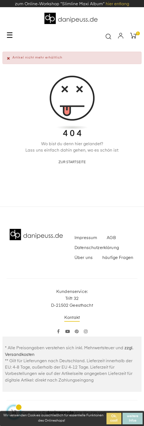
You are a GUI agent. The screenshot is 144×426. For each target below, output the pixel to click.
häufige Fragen (117, 258)
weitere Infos (132, 418)
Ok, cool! (114, 418)
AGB (111, 238)
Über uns (83, 258)
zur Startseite (72, 162)
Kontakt (72, 318)
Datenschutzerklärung (96, 248)
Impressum (85, 238)
